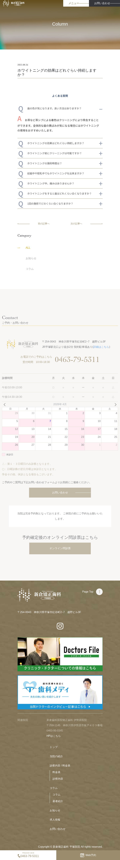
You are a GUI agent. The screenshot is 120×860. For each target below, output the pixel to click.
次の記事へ (87, 223)
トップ (54, 747)
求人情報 (55, 819)
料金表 (56, 772)
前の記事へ (33, 223)
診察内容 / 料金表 (60, 765)
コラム (54, 788)
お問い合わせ (58, 829)
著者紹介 (57, 801)
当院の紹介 (56, 756)
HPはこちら (54, 735)
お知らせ (55, 810)
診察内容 (57, 778)
